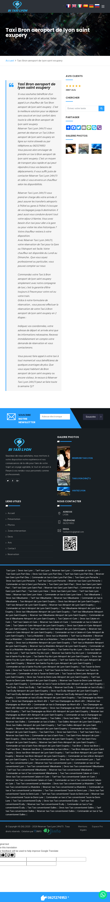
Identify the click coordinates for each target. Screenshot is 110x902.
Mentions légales (82, 828)
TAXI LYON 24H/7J (81, 478)
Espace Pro (97, 827)
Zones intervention (17, 531)
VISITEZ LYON (78, 490)
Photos (11, 525)
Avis (10, 543)
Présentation (14, 519)
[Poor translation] (10, 855)
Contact (12, 548)
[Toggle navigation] (103, 7)
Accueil (10, 61)
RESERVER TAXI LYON (82, 458)
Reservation (13, 554)
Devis (10, 537)
